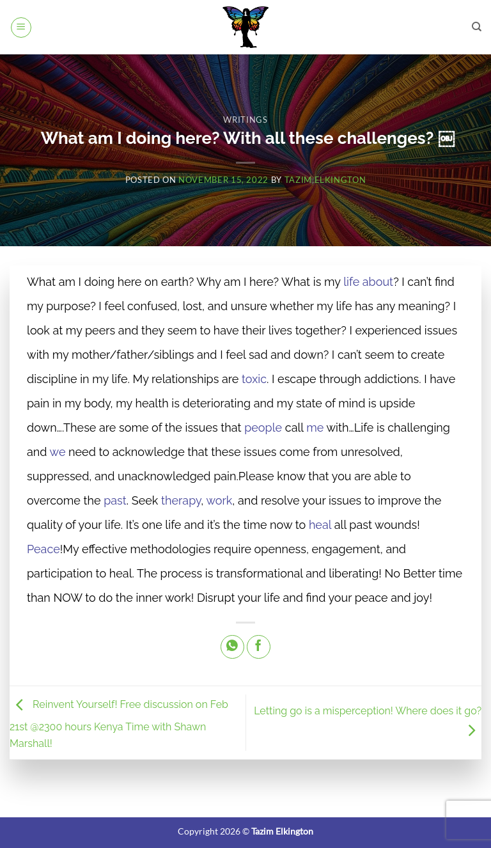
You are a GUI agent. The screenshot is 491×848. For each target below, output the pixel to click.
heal (320, 524)
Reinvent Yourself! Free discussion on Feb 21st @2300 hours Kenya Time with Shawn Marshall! (119, 724)
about (377, 281)
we (58, 452)
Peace (43, 549)
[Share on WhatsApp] (232, 647)
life (351, 281)
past (115, 500)
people (263, 427)
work (219, 500)
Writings (245, 119)
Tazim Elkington (325, 180)
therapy (181, 500)
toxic (254, 379)
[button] (21, 27)
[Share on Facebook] (258, 647)
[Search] (476, 27)
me (314, 427)
